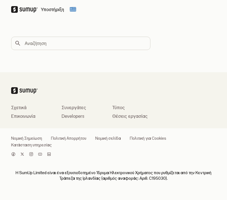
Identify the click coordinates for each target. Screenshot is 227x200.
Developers (73, 116)
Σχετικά (18, 107)
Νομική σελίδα (108, 138)
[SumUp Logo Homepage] (26, 9)
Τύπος (118, 107)
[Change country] (73, 9)
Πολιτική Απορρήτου (68, 138)
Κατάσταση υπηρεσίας (31, 145)
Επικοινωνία (23, 116)
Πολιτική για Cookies (148, 138)
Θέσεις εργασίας (130, 116)
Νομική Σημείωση (26, 138)
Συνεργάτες (74, 107)
